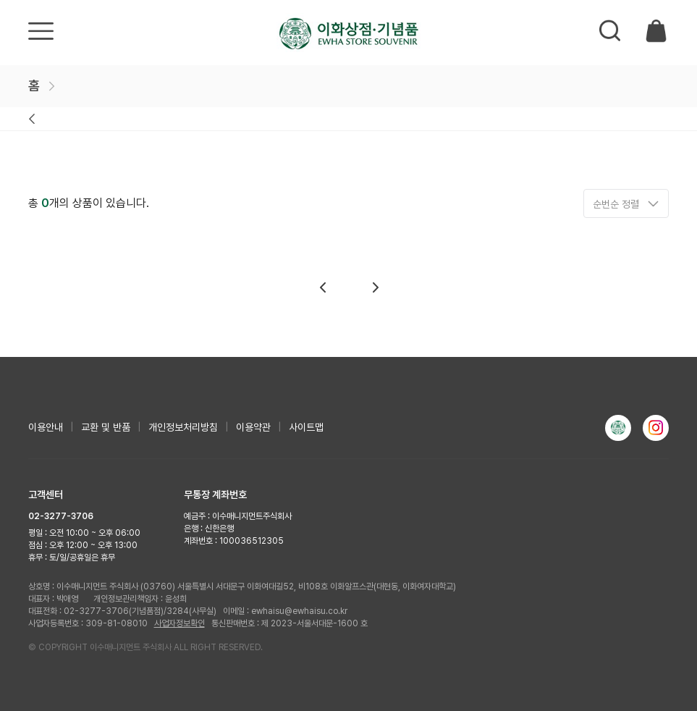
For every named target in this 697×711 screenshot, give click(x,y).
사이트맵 (306, 427)
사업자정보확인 (179, 623)
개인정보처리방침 (183, 427)
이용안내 (45, 427)
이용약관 (253, 427)
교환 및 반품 (105, 427)
